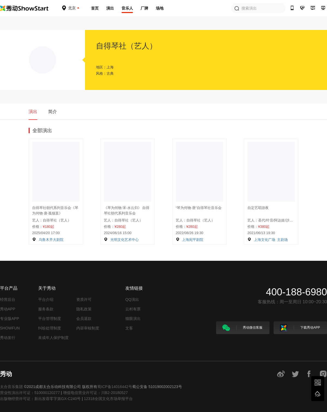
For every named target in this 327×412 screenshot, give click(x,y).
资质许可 (84, 299)
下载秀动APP (300, 328)
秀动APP (7, 309)
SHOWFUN (10, 328)
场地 (160, 8)
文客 (129, 328)
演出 (110, 8)
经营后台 (7, 299)
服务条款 (45, 309)
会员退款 (84, 318)
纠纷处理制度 (49, 328)
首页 (95, 8)
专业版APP (9, 318)
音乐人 (127, 8)
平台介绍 (45, 299)
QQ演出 (132, 299)
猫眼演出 (133, 318)
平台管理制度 (49, 318)
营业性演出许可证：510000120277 (30, 392)
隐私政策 (84, 309)
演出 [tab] (33, 111)
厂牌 (144, 8)
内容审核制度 (87, 328)
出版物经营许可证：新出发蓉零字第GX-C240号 (40, 398)
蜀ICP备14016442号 (114, 386)
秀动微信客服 (242, 328)
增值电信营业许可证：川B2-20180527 (95, 392)
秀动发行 (7, 337)
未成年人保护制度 (53, 337)
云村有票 (133, 309)
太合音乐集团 (11, 386)
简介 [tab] (52, 111)
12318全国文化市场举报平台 (108, 398)
